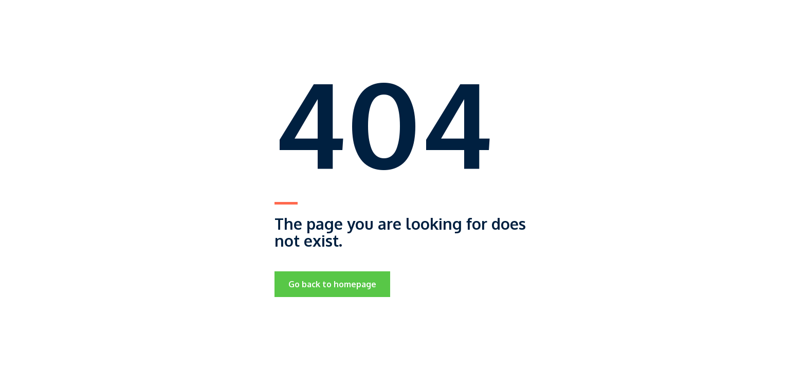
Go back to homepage (332, 284)
